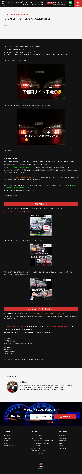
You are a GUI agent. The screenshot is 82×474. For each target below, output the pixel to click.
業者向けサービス (35, 448)
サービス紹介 (19, 2)
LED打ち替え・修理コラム (37, 453)
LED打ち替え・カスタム (37, 435)
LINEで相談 (70, 5)
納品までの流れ (7, 438)
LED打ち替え (28, 2)
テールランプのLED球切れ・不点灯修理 (20, 10)
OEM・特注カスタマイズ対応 (38, 451)
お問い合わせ (78, 5)
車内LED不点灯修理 (36, 445)
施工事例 (40, 5)
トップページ (10, 2)
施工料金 (25, 5)
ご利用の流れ (33, 5)
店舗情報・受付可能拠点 (10, 445)
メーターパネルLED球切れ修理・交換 (40, 443)
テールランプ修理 (38, 2)
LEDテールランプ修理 (36, 438)
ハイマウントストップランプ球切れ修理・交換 (42, 440)
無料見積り (66, 417)
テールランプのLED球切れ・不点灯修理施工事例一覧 (41, 10)
